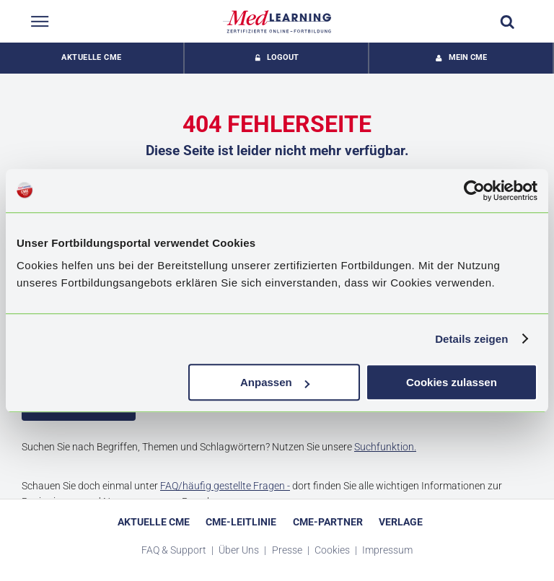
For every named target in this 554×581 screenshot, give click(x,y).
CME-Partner (328, 522)
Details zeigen (471, 339)
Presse (288, 550)
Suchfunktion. (385, 447)
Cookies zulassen (451, 382)
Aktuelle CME (91, 57)
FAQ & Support (174, 550)
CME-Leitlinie (241, 522)
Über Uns (240, 550)
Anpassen (274, 382)
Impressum (387, 550)
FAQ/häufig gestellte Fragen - (225, 486)
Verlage (401, 522)
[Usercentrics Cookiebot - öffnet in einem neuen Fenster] (474, 190)
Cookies (333, 550)
